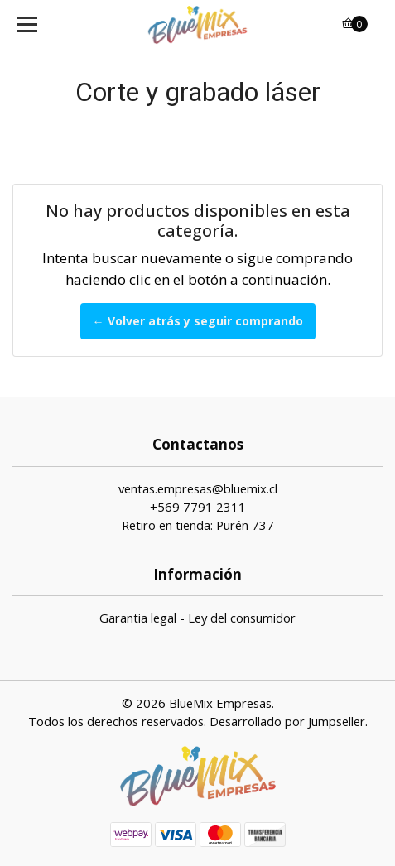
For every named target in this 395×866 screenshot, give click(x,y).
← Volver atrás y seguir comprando (198, 321)
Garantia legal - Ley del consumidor (197, 617)
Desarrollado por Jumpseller (287, 721)
